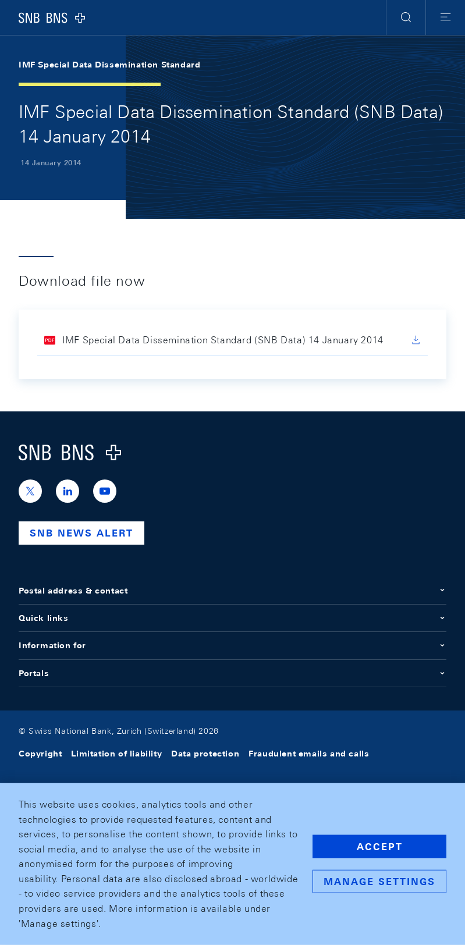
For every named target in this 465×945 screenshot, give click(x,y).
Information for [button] (232, 645)
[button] (405, 17)
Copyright (40, 753)
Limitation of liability (116, 753)
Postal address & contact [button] (232, 590)
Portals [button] (232, 673)
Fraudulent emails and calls (309, 753)
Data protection (205, 753)
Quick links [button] (232, 618)
